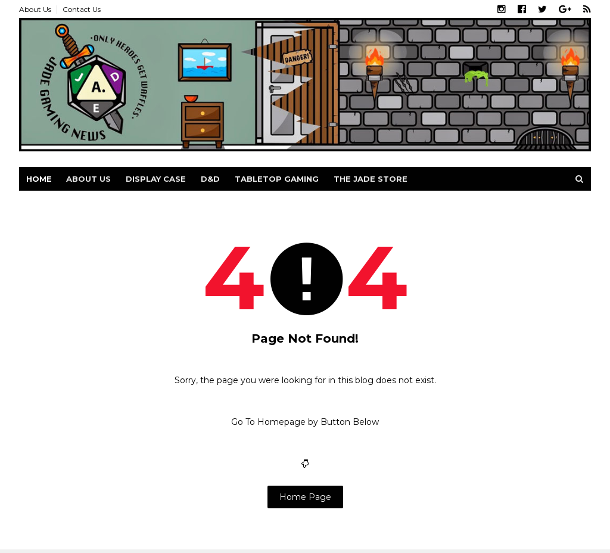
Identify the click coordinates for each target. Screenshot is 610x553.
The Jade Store (370, 179)
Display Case (156, 179)
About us (88, 179)
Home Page (305, 497)
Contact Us (82, 9)
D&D (210, 179)
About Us (35, 9)
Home (39, 179)
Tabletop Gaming (277, 179)
